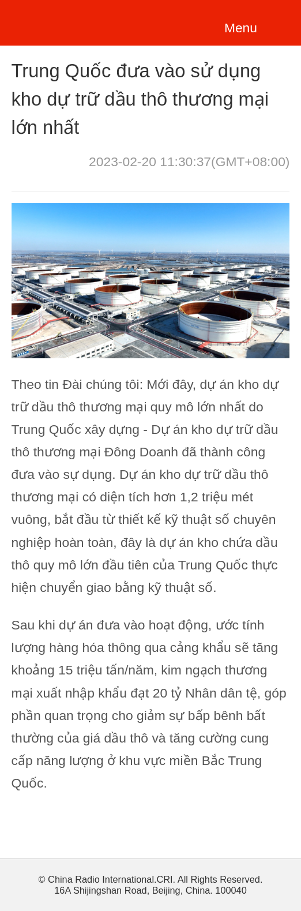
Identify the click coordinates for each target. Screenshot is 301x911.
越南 (67, 21)
